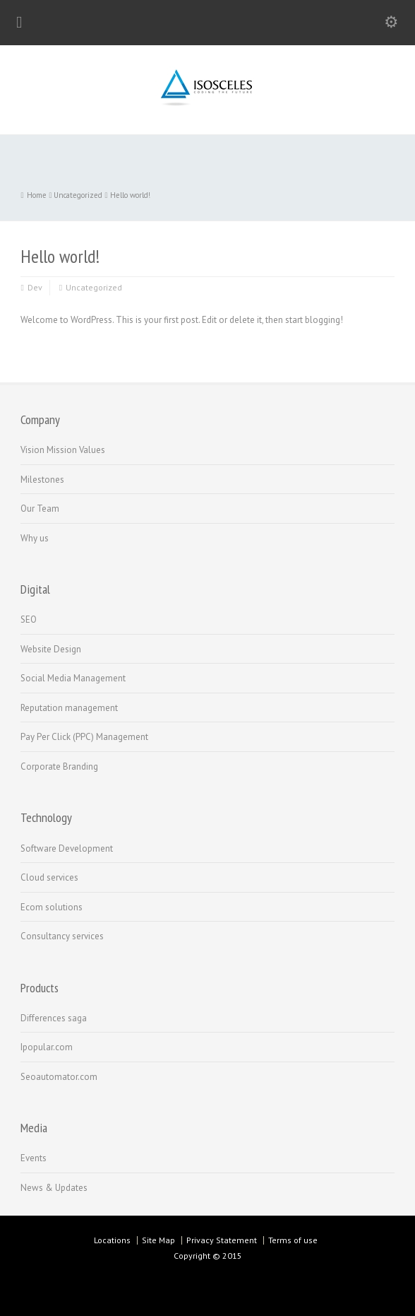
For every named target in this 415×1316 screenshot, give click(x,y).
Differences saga (53, 1018)
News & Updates (54, 1188)
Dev (35, 287)
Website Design (50, 649)
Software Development (66, 848)
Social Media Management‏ (73, 678)
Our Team (39, 509)
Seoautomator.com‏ (58, 1077)
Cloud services (49, 877)
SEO (28, 619)
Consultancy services (62, 936)
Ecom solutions (51, 907)
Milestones (42, 480)
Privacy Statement (221, 1240)
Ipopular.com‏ (46, 1047)
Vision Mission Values (62, 450)
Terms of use (293, 1240)
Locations (112, 1240)
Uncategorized (94, 287)
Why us (34, 538)
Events (33, 1158)
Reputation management (69, 708)
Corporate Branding (59, 766)
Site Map (158, 1240)
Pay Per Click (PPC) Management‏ (84, 737)
